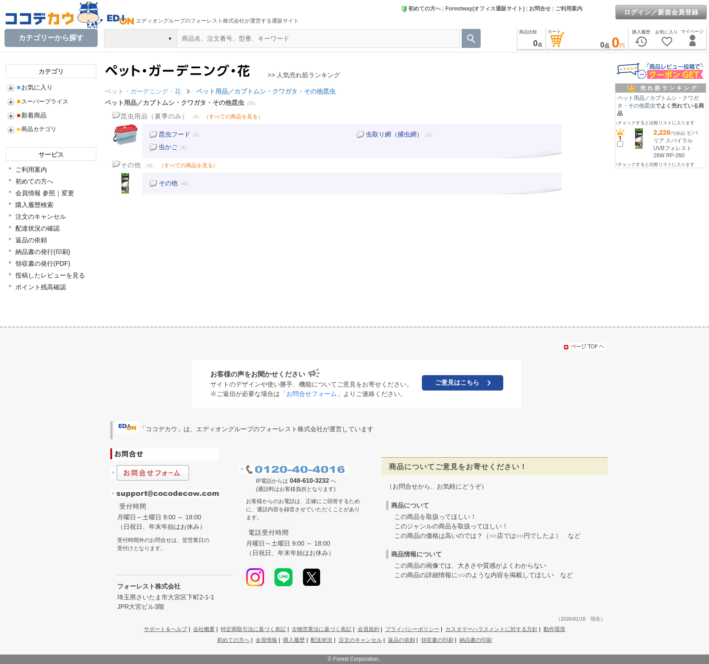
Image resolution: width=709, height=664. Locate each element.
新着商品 (32, 115)
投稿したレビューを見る (50, 275)
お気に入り (35, 87)
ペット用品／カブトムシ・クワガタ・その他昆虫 (174, 102)
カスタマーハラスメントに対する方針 (491, 629)
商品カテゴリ (37, 129)
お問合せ (540, 8)
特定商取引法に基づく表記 (253, 629)
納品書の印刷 (475, 640)
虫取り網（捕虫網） (394, 134)
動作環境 (554, 629)
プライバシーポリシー (412, 629)
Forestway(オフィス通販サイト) (485, 8)
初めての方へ (421, 8)
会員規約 (368, 629)
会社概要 (204, 629)
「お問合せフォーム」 (311, 393)
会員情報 (266, 640)
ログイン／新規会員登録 (661, 12)
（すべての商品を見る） (233, 116)
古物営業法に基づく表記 (321, 629)
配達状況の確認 (37, 228)
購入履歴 (294, 640)
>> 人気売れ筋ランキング (304, 75)
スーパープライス (42, 101)
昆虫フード (174, 134)
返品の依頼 (31, 240)
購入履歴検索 (34, 204)
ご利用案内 (568, 8)
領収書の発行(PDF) (42, 263)
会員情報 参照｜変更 (44, 193)
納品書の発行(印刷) (42, 251)
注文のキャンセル (40, 216)
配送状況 (321, 640)
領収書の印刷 (437, 640)
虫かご (168, 147)
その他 (168, 183)
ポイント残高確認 (40, 287)
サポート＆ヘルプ (165, 629)
